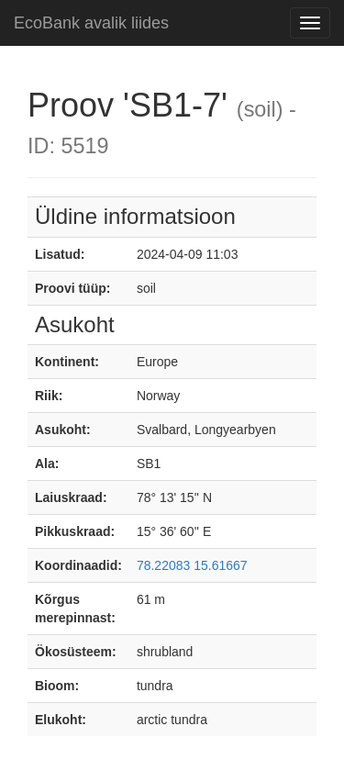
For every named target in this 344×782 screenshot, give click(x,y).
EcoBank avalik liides (91, 23)
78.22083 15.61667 (192, 565)
